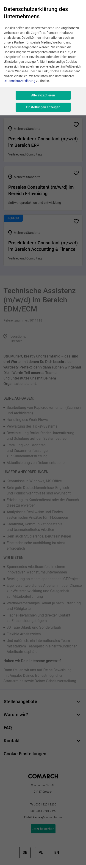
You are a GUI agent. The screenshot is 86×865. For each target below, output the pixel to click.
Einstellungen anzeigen (43, 107)
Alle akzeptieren (43, 95)
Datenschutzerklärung (19, 81)
